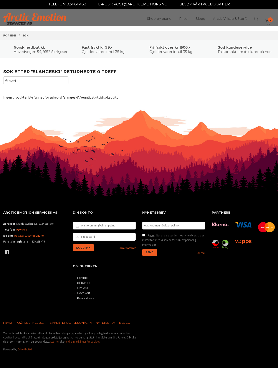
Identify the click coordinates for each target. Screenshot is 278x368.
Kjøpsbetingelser (31, 322)
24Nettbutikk (25, 349)
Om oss (82, 288)
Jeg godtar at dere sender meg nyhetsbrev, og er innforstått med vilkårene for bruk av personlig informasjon (173, 240)
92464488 (21, 229)
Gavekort (83, 293)
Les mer (201, 252)
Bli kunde (83, 282)
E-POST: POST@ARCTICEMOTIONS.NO (132, 4)
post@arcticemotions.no (29, 236)
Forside (82, 277)
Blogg (124, 322)
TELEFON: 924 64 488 (67, 4)
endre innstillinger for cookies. (82, 341)
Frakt (7, 322)
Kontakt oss (85, 298)
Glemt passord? (127, 247)
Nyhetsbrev (105, 322)
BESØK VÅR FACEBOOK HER (204, 4)
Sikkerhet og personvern (71, 322)
